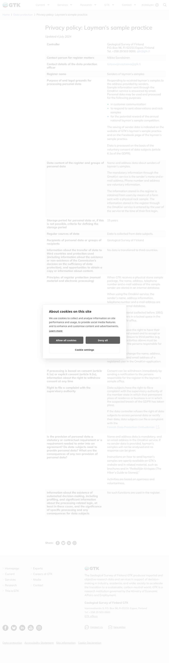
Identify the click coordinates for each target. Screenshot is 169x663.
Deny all (103, 340)
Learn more (56, 330)
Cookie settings (84, 349)
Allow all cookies (66, 340)
